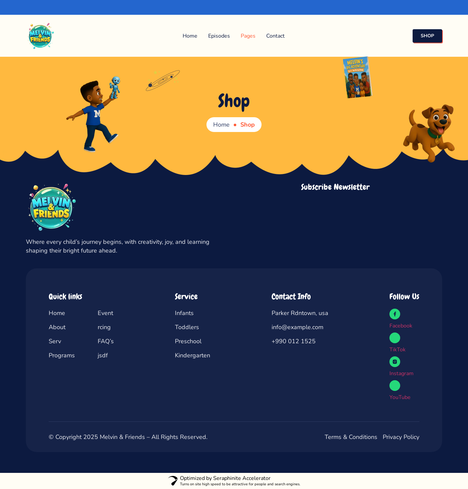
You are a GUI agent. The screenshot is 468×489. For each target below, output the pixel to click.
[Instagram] (394, 361)
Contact (275, 36)
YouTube (400, 397)
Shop (234, 101)
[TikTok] (394, 337)
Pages (248, 36)
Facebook (400, 325)
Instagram (401, 373)
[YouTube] (394, 385)
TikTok (397, 349)
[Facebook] (394, 314)
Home (190, 36)
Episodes (219, 36)
